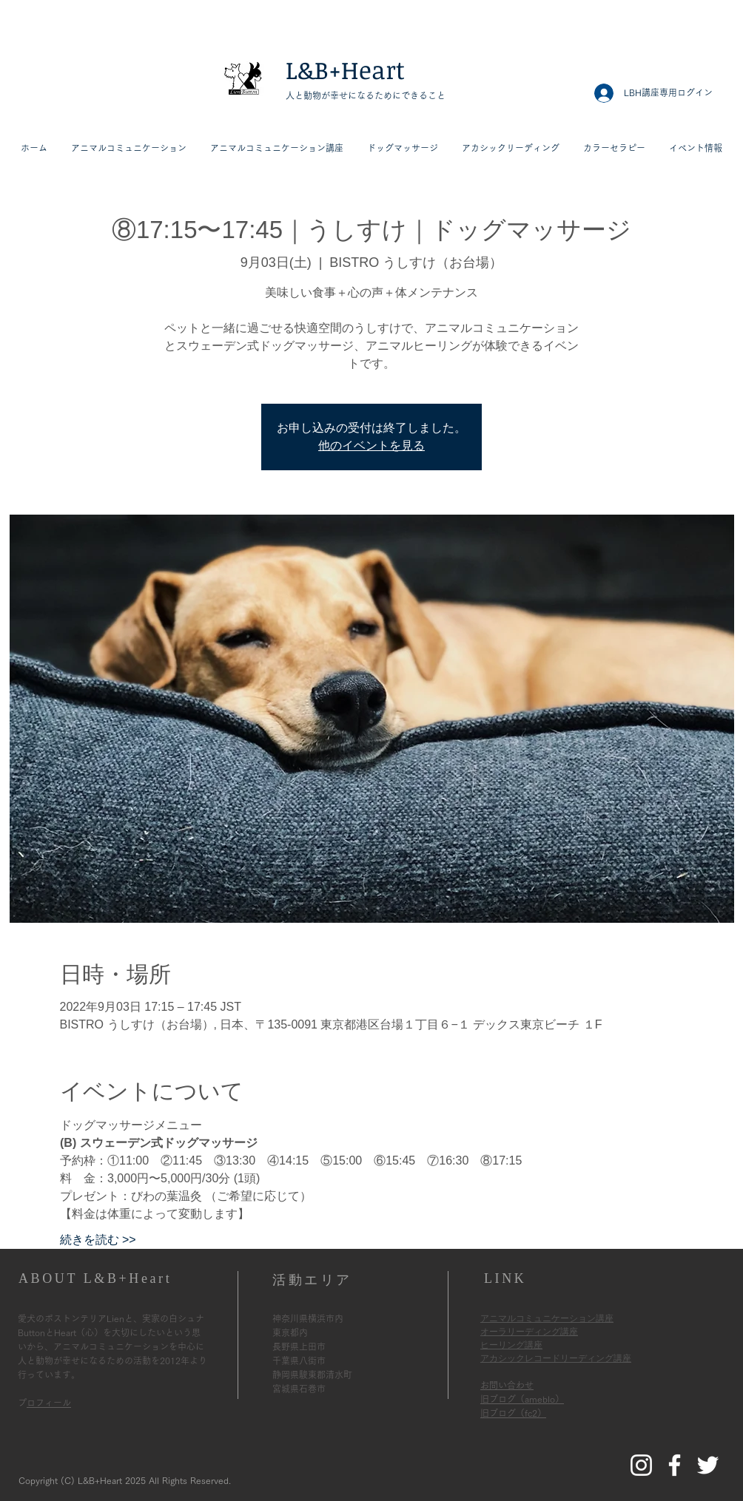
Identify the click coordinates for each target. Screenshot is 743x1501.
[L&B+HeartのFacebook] (674, 1465)
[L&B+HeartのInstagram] (641, 1465)
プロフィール (49, 1402)
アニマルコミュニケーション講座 (546, 1318)
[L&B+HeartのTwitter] (707, 1465)
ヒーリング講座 (511, 1345)
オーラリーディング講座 (529, 1331)
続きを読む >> (98, 1239)
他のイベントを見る (371, 445)
